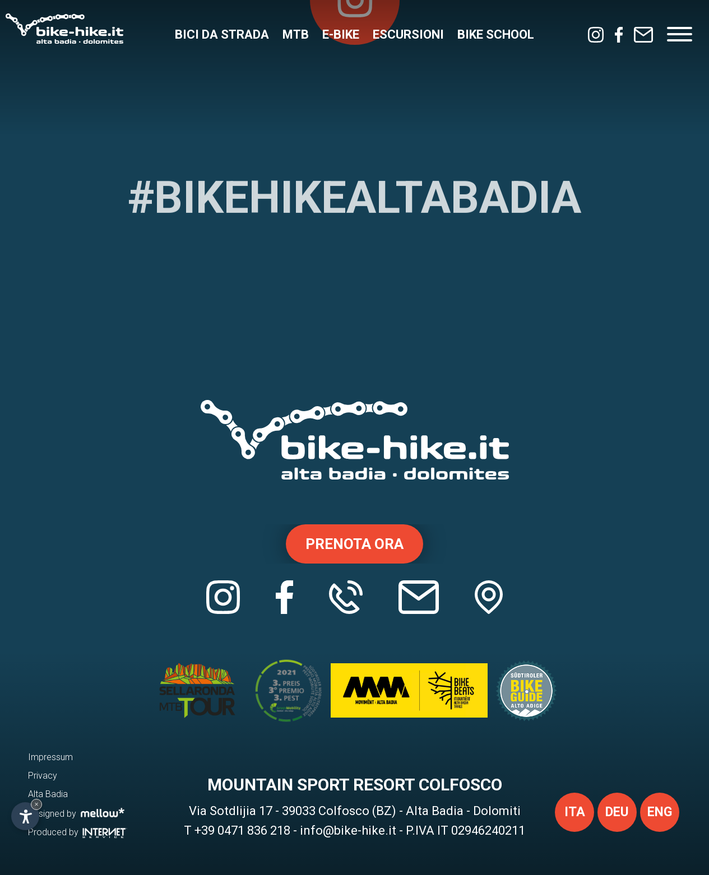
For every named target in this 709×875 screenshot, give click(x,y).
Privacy (42, 775)
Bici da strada (222, 34)
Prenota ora (354, 544)
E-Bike (340, 34)
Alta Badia (48, 794)
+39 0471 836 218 (242, 830)
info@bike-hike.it (348, 830)
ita (574, 812)
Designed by (76, 813)
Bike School (495, 34)
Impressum (50, 757)
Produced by (77, 832)
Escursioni (408, 34)
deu (617, 812)
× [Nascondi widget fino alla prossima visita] (36, 804)
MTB (295, 34)
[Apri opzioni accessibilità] (25, 816)
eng (659, 812)
